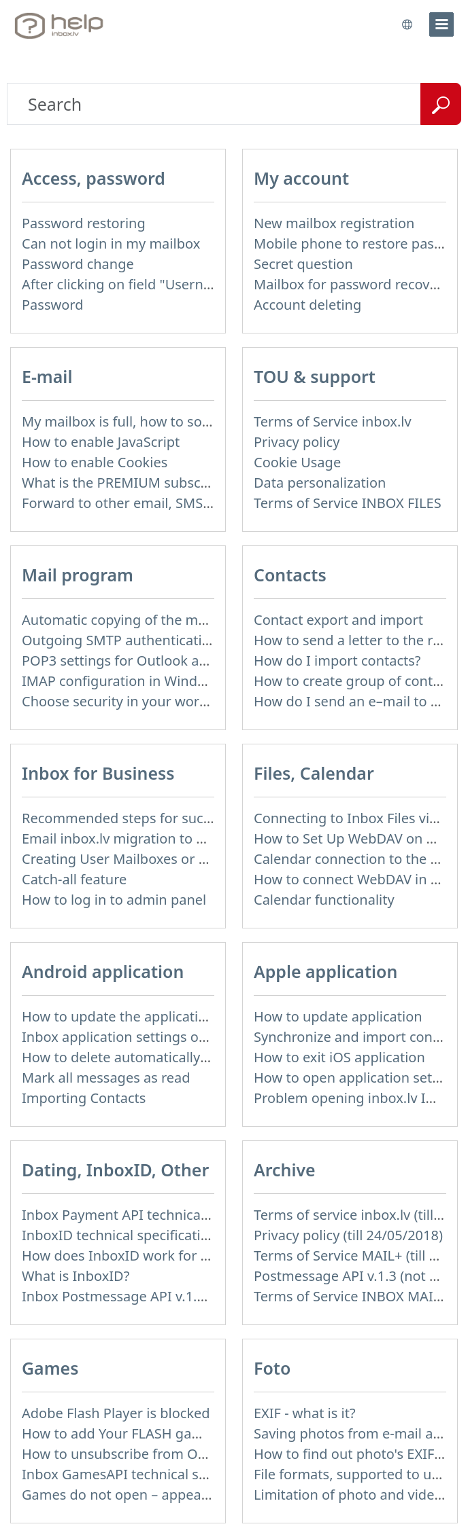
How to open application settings (359, 1077)
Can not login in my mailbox (111, 243)
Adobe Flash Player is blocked (116, 1413)
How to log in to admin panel (114, 899)
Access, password (93, 177)
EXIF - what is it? (305, 1413)
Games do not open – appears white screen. (161, 1494)
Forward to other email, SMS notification (150, 503)
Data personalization (320, 482)
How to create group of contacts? (359, 681)
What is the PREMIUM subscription (132, 482)
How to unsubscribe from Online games (148, 1454)
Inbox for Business (98, 772)
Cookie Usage (297, 462)
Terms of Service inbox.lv (333, 421)
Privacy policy (296, 442)
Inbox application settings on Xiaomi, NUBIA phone (185, 1037)
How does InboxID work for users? (131, 1255)
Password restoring (84, 223)
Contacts (290, 574)
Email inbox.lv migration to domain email (153, 838)
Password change (78, 264)
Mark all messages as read (106, 1077)
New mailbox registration (334, 223)
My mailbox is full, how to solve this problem (163, 421)
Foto (272, 1367)
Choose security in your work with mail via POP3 (175, 701)
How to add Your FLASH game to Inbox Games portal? (193, 1433)
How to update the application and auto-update (173, 1016)
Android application (103, 971)
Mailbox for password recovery (352, 284)
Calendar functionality (324, 899)
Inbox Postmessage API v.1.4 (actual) (138, 1296)
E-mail (47, 376)
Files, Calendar (314, 772)
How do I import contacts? (337, 660)
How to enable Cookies (94, 462)
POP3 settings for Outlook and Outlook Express (172, 660)
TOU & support (314, 376)
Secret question (303, 264)
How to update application (338, 1016)
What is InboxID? (75, 1276)
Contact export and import (338, 620)
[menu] (441, 24)
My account (301, 177)
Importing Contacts (84, 1098)
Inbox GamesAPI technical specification (147, 1474)
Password (52, 304)
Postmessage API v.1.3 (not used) (359, 1276)
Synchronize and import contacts (358, 1037)
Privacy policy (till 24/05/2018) (348, 1235)
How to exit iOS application (339, 1057)
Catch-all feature (74, 879)
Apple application (325, 971)
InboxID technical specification (119, 1235)
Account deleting (307, 304)
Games (50, 1367)
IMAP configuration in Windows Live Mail (152, 681)
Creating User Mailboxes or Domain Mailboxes (169, 859)
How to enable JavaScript (101, 442)
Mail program (77, 574)
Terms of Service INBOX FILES (347, 503)
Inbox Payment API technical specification (155, 1215)
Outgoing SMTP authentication (120, 640)
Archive (285, 1169)
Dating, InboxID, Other (115, 1169)
